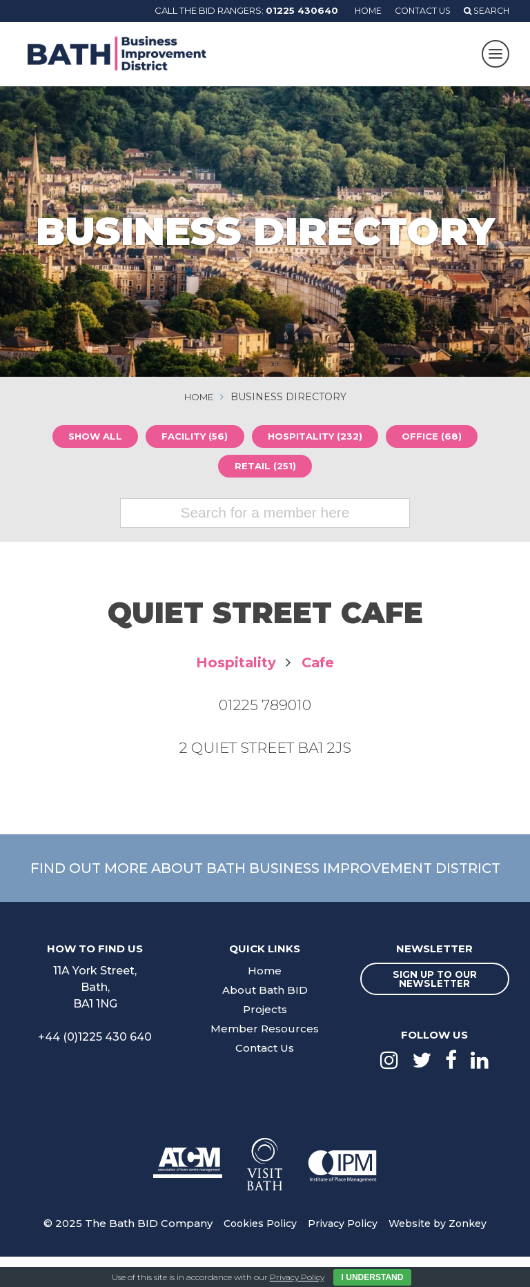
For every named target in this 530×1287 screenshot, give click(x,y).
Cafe (319, 665)
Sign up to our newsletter (435, 1008)
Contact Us (418, 10)
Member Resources (265, 1057)
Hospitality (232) (318, 437)
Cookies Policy (256, 1253)
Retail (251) (265, 468)
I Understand (373, 1277)
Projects (265, 1038)
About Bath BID (265, 1018)
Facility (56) (192, 437)
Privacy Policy (342, 1253)
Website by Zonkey (441, 1253)
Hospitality (234, 665)
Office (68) (440, 437)
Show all (87, 437)
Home (360, 10)
